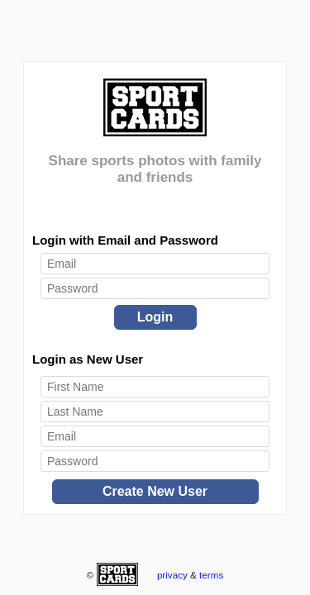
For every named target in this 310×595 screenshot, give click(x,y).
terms (211, 574)
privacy (172, 574)
